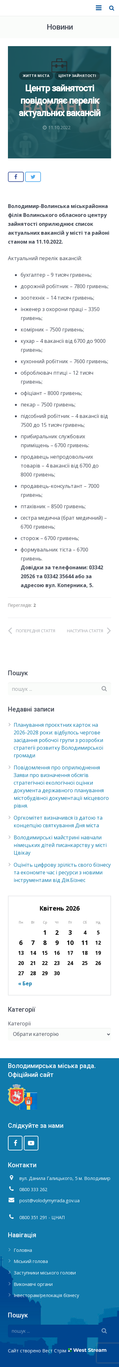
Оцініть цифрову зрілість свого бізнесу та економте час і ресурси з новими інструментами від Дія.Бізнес (62, 872)
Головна (23, 1250)
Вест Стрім (54, 1351)
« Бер (25, 983)
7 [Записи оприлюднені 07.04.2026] (33, 942)
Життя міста (36, 75)
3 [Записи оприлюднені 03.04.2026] (70, 932)
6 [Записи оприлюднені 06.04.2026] (21, 942)
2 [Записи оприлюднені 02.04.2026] (57, 932)
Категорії (19, 1023)
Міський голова (31, 1261)
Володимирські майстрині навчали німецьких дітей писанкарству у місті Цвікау (60, 845)
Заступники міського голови (45, 1273)
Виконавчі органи (33, 1284)
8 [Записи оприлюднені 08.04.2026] (45, 942)
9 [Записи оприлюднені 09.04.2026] (57, 942)
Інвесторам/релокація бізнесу (46, 1295)
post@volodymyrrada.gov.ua (49, 1200)
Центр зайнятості (77, 75)
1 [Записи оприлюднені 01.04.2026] (45, 932)
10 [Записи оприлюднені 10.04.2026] (70, 942)
